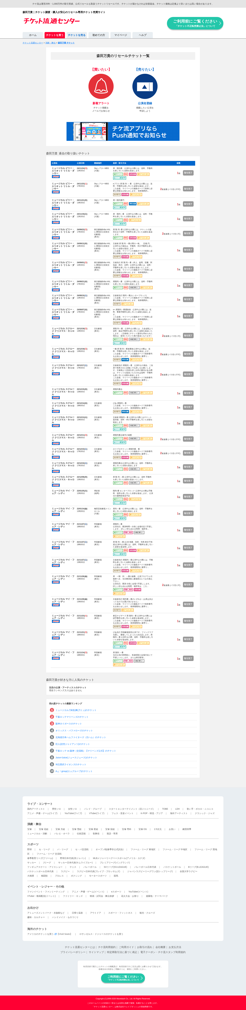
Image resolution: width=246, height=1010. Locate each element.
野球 (29, 849)
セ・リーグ (44, 849)
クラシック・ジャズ (205, 813)
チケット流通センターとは (80, 947)
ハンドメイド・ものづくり (65, 917)
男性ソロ (56, 809)
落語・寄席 (112, 833)
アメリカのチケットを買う (40, 934)
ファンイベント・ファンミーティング (46, 891)
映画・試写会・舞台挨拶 (102, 896)
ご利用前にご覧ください (195, 23)
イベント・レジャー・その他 (45, 886)
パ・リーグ (62, 849)
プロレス (59, 876)
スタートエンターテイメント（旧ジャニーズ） (132, 809)
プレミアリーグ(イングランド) (115, 862)
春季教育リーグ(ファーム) (40, 858)
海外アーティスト (179, 813)
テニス (73, 867)
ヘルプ (142, 35)
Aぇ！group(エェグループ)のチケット (74, 771)
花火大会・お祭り (130, 896)
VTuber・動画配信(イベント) (41, 896)
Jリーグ (47, 862)
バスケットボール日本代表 (40, 871)
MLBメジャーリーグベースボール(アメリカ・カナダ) (119, 858)
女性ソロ (72, 809)
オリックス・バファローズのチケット (74, 730)
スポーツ (33, 844)
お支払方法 (175, 947)
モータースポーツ (98, 876)
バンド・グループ (93, 809)
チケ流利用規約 (107, 947)
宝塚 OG (143, 829)
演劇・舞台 (34, 824)
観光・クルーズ (147, 913)
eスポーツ (116, 891)
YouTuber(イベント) (138, 891)
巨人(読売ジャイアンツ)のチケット (73, 744)
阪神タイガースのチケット (69, 723)
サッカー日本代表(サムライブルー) (75, 862)
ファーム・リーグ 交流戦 (49, 854)
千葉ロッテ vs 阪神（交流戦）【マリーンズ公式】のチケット (86, 751)
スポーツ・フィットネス (120, 913)
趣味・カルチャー (36, 917)
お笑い (172, 829)
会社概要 (160, 947)
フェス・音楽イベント (123, 813)
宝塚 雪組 (76, 829)
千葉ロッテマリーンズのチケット (72, 717)
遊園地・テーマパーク (157, 896)
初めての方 (98, 35)
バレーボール (90, 867)
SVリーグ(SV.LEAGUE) (115, 867)
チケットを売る (77, 35)
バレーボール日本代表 (145, 867)
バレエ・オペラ (62, 833)
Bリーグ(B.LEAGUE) (198, 867)
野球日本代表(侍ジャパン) (73, 858)
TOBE (165, 809)
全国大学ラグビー (188, 871)
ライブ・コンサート (40, 803)
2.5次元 (157, 829)
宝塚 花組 (43, 829)
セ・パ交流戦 (81, 849)
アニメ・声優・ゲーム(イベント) (88, 891)
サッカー (31, 862)
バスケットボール (172, 867)
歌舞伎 (96, 833)
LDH (177, 809)
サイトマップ (96, 952)
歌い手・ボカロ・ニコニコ (200, 809)
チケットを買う (55, 35)
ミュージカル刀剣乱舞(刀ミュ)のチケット (76, 710)
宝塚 (29, 829)
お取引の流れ (144, 947)
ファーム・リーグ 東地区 (143, 849)
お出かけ (33, 907)
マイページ (120, 35)
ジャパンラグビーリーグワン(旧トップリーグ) (150, 871)
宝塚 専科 (126, 829)
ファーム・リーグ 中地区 (175, 849)
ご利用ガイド (126, 947)
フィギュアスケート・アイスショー (44, 867)
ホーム (33, 35)
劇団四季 (186, 829)
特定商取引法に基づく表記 (122, 952)
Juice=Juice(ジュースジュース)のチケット (76, 757)
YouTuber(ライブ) (73, 813)
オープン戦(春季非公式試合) (109, 849)
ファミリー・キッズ (73, 896)
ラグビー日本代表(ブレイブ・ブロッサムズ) (98, 871)
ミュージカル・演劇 (37, 833)
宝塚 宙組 (110, 829)
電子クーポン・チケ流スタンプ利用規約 (163, 952)
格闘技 (44, 876)
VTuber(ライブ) (96, 813)
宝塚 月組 (60, 829)
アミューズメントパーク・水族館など (46, 913)
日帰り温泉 (77, 913)
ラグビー (65, 871)
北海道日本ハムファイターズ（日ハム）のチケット (81, 737)
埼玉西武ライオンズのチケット (71, 764)
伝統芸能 (81, 833)
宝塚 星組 (93, 829)
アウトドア (95, 913)
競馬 (116, 876)
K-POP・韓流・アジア (152, 813)
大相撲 (30, 876)
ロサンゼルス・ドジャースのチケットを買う (101, 934)
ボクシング (76, 876)
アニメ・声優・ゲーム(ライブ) (42, 813)
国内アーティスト (36, 809)
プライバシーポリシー (73, 952)
